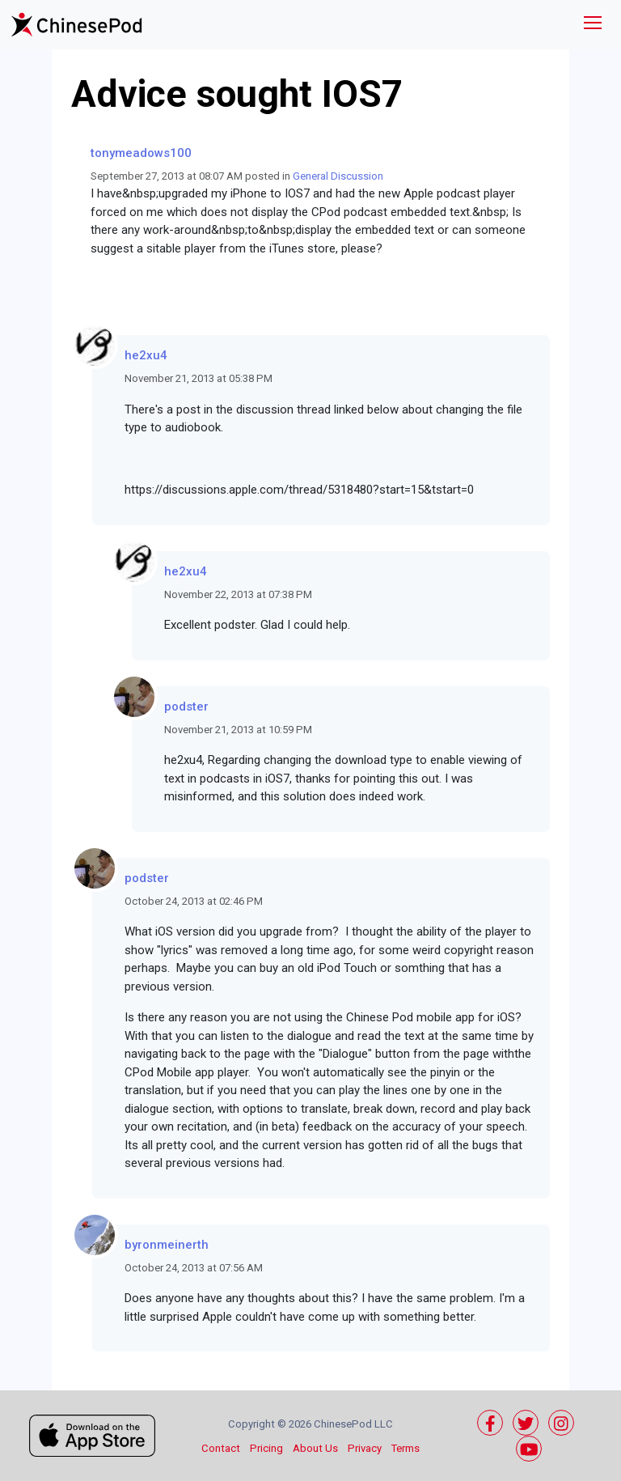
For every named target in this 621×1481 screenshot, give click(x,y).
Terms (405, 1448)
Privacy (365, 1448)
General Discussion (338, 176)
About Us (315, 1448)
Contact (220, 1448)
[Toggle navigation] (592, 24)
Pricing (266, 1448)
